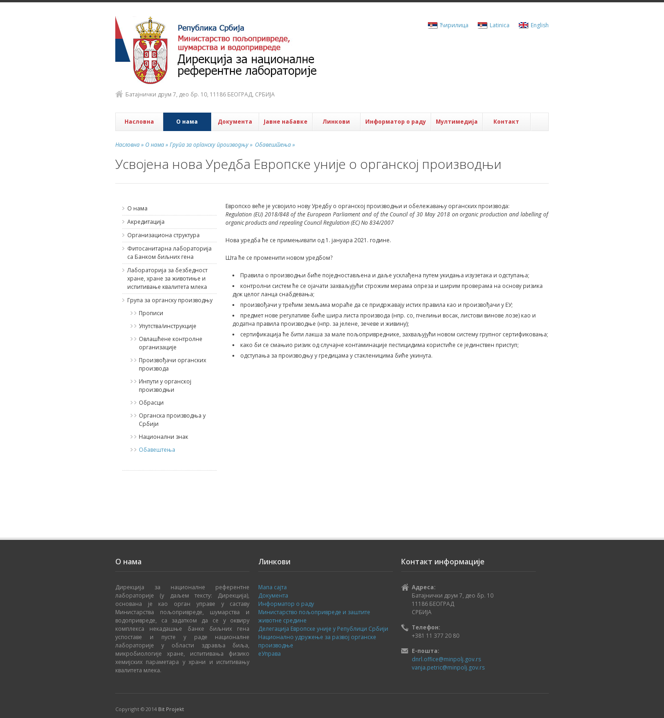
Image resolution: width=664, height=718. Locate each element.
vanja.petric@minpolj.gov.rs (448, 667)
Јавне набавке (286, 122)
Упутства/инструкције (167, 326)
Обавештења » (275, 145)
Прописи (151, 313)
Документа (235, 122)
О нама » (156, 145)
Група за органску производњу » (210, 145)
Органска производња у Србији (172, 420)
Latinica (500, 25)
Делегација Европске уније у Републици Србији (323, 629)
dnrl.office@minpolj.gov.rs (446, 659)
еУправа (269, 654)
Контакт (506, 122)
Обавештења (157, 450)
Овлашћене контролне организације (170, 343)
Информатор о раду (395, 122)
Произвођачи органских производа (172, 364)
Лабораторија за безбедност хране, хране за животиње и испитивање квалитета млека (167, 278)
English (540, 25)
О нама (187, 122)
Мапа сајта (272, 587)
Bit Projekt (171, 709)
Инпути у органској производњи (165, 385)
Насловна (139, 122)
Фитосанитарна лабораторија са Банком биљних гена (169, 253)
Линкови (336, 122)
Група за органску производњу (170, 300)
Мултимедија (457, 122)
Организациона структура (163, 235)
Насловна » (129, 145)
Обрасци (151, 403)
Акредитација (146, 222)
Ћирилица (454, 25)
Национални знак (163, 437)
